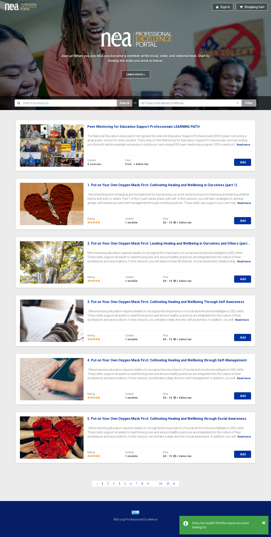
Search (125, 103)
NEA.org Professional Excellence (135, 519)
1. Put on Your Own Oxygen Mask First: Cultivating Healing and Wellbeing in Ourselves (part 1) (162, 185)
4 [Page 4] (119, 483)
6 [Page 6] (131, 483)
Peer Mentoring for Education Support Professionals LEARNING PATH (143, 127)
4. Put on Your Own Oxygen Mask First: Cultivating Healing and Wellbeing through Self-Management (167, 360)
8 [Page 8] (142, 483)
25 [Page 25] (168, 483)
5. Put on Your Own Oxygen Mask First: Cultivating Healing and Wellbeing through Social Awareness (166, 419)
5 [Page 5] (125, 483)
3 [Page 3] (114, 483)
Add (242, 162)
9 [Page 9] (148, 483)
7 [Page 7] (136, 483)
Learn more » (135, 74)
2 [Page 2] (108, 483)
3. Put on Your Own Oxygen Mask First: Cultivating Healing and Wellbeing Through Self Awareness (165, 302)
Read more (243, 144)
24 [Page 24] (160, 483)
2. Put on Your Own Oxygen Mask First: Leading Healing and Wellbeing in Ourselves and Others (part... (168, 243)
